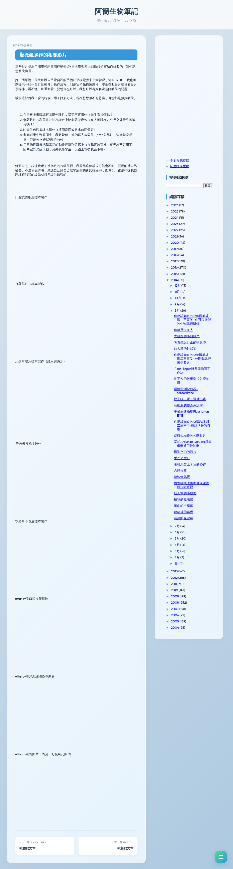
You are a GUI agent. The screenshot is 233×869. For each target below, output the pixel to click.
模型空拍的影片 (189, 456)
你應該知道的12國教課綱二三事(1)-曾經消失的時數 (194, 429)
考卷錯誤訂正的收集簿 (194, 346)
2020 (179, 243)
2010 (179, 594)
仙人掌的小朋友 (189, 497)
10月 (182, 298)
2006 (179, 619)
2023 (179, 224)
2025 (179, 211)
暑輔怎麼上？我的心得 (194, 468)
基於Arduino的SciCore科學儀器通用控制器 (194, 447)
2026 (179, 205)
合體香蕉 (184, 474)
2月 (182, 561)
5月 (182, 542)
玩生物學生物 (183, 166)
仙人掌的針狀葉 (189, 352)
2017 (179, 261)
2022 (179, 230)
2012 (179, 581)
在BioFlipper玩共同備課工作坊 (194, 374)
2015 (179, 274)
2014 (179, 280)
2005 (179, 625)
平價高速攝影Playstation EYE (191, 417)
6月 (182, 536)
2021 (179, 236)
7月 (182, 530)
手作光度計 (186, 462)
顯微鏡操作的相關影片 (43, 55)
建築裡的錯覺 (187, 516)
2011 (178, 588)
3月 (182, 555)
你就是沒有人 (187, 334)
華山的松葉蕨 (187, 510)
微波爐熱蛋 (186, 481)
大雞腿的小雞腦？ (191, 340)
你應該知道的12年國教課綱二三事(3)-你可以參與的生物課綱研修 (194, 321)
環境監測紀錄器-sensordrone (190, 395)
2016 (179, 267)
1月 (181, 567)
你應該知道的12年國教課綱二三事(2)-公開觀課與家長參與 (194, 362)
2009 (179, 600)
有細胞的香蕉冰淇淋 (192, 409)
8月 (182, 310)
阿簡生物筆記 (116, 11)
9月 (182, 304)
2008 (179, 606)
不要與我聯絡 (183, 160)
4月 (182, 549)
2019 (179, 249)
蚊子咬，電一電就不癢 (194, 403)
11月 (182, 292)
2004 (179, 631)
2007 (179, 613)
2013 (179, 575)
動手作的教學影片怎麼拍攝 (194, 384)
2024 (179, 217)
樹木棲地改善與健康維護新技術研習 (194, 489)
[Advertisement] (195, 69)
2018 (179, 255)
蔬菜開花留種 (187, 522)
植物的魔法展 (187, 503)
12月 (182, 285)
